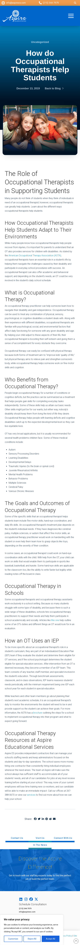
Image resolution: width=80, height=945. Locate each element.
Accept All (50, 939)
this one (55, 620)
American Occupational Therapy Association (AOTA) (34, 255)
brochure (37, 712)
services (31, 794)
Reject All (32, 939)
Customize (13, 939)
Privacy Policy (65, 936)
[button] (73, 16)
